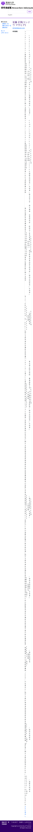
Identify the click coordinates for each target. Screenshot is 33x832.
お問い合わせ (4, 32)
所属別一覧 (5, 24)
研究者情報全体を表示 (19, 28)
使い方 (3, 31)
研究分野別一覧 (6, 25)
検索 (29, 11)
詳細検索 (4, 27)
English (10, 15)
